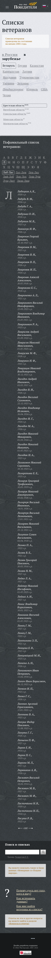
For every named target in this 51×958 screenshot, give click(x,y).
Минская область (13, 119)
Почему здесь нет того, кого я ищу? (30, 892)
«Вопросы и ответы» (18, 923)
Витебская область (14, 109)
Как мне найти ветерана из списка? (29, 907)
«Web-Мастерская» (22, 948)
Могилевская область (15, 123)
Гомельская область (14, 113)
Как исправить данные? (25, 899)
